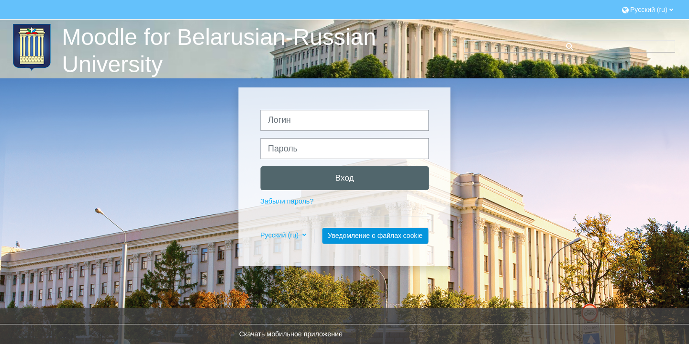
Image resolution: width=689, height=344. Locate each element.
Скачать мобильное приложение (291, 334)
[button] (647, 9)
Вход (344, 178)
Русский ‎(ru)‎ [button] (280, 235)
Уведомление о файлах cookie (375, 235)
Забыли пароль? (286, 201)
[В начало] (31, 47)
